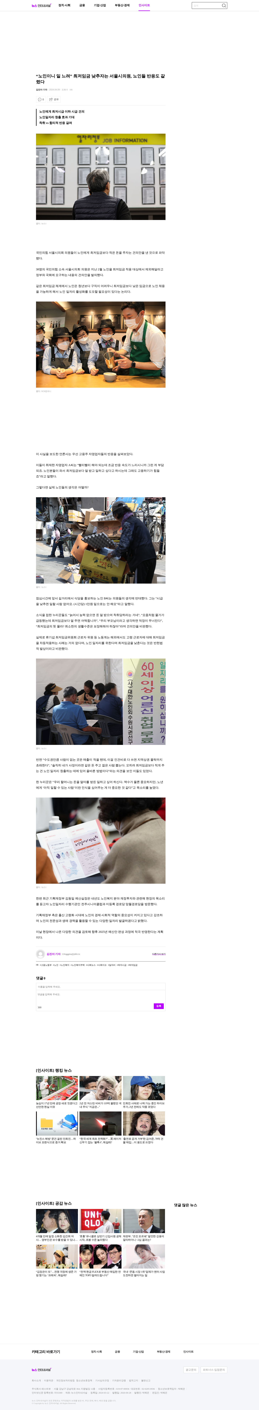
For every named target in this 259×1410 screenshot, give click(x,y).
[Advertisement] (129, 41)
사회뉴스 (91, 965)
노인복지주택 (78, 965)
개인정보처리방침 (65, 1380)
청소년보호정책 (84, 1380)
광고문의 (191, 1369)
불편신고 (145, 1380)
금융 (82, 5)
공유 (56, 99)
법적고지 (133, 1380)
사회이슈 (102, 965)
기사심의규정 (102, 1380)
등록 (158, 1006)
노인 (56, 965)
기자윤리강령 (119, 1380)
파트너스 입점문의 (214, 1369)
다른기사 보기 (158, 954)
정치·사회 (64, 5)
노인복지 (65, 965)
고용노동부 (46, 965)
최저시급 (122, 965)
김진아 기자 (41, 89)
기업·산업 (100, 5)
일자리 (112, 965)
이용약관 (48, 1380)
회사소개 (36, 1380)
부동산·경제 (122, 5)
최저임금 (133, 965)
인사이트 (144, 5)
